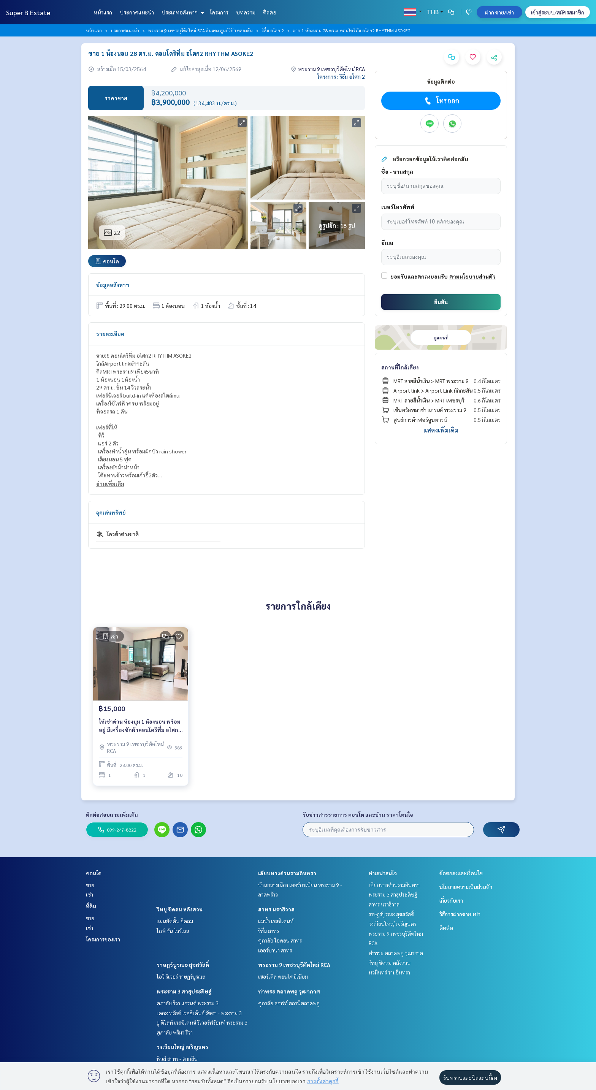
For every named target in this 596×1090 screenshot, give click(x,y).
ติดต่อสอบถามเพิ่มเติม (112, 814)
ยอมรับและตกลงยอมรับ (419, 276)
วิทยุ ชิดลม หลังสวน (180, 909)
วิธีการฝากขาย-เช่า (459, 914)
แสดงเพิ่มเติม (440, 430)
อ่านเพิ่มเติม (110, 483)
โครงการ (219, 12)
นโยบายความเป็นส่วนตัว (465, 886)
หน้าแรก (103, 12)
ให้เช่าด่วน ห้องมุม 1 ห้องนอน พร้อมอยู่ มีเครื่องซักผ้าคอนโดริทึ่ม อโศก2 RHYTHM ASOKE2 (140, 726)
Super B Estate (28, 12)
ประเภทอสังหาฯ (182, 12)
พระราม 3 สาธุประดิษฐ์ (184, 991)
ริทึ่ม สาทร (268, 930)
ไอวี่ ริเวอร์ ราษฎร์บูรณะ (181, 976)
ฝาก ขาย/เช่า (499, 12)
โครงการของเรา (103, 939)
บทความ (245, 12)
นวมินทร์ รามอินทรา (389, 972)
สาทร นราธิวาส (276, 909)
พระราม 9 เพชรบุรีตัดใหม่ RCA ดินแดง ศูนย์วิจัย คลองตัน (200, 30)
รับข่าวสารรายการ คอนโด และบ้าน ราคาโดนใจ (358, 814)
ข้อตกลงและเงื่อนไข (461, 873)
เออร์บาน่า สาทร (275, 950)
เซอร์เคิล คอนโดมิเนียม (283, 976)
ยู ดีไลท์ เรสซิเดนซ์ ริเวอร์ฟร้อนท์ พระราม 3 (202, 1022)
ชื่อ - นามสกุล (397, 171)
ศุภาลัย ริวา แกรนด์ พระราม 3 (188, 1003)
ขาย (90, 884)
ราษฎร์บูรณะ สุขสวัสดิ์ (183, 964)
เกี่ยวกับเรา (451, 900)
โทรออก (441, 100)
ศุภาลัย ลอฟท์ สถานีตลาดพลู (289, 1003)
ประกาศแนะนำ (137, 12)
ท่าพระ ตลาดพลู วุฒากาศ (289, 991)
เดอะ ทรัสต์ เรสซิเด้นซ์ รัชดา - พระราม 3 (199, 1012)
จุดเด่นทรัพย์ (111, 512)
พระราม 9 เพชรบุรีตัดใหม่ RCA (294, 964)
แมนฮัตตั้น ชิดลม (175, 920)
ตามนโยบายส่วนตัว (472, 276)
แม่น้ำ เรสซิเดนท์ (275, 920)
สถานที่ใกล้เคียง (400, 367)
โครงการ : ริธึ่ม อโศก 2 (341, 76)
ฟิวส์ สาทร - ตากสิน (177, 1058)
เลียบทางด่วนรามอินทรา (287, 873)
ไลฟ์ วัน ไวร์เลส (173, 930)
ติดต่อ (269, 12)
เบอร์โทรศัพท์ (397, 206)
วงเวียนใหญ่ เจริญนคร (182, 1046)
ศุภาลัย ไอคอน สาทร (280, 940)
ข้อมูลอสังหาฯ (112, 284)
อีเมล (387, 242)
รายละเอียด (110, 333)
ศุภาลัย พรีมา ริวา (175, 1032)
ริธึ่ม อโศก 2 (273, 30)
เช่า (89, 894)
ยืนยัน (441, 301)
